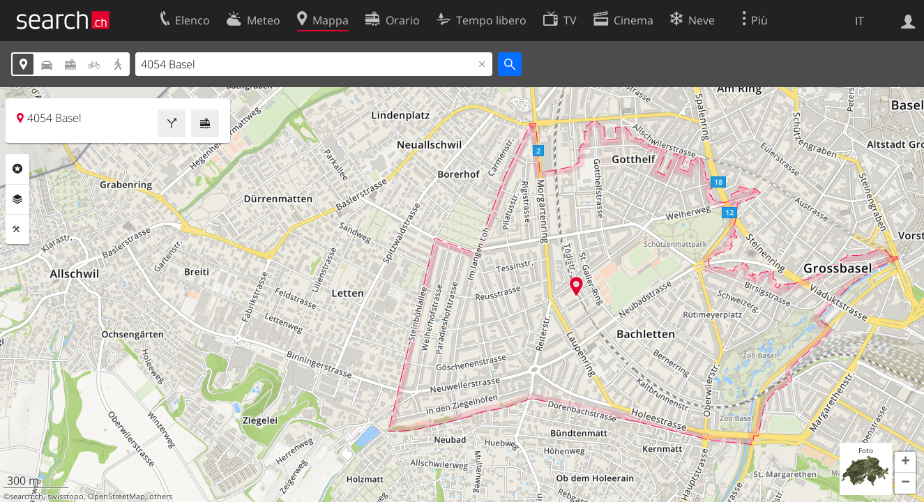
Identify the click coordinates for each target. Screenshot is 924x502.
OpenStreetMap (116, 496)
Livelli (17, 199)
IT (859, 21)
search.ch (26, 496)
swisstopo (65, 496)
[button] (905, 462)
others (160, 496)
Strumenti (17, 229)
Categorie (17, 168)
